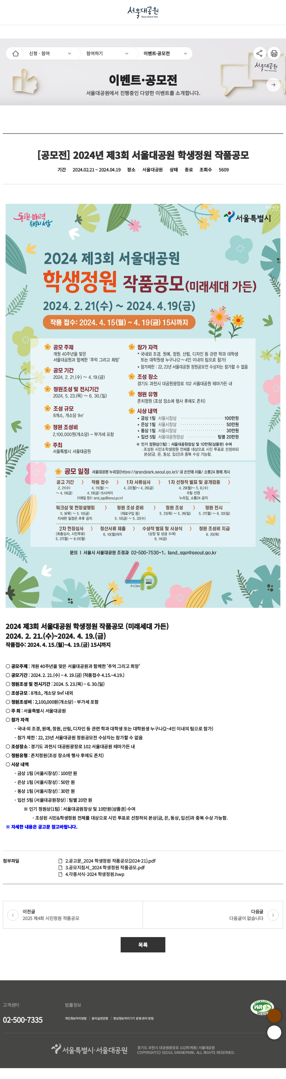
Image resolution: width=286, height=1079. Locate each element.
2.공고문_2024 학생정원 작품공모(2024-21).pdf (110, 860)
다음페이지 (273, 85)
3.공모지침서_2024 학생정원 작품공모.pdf (105, 867)
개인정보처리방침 (71, 1019)
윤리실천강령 (104, 1019)
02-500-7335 (22, 1019)
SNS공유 (259, 53)
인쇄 (272, 50)
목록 (143, 944)
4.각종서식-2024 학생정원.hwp (94, 874)
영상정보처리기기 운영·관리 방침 (86, 1030)
